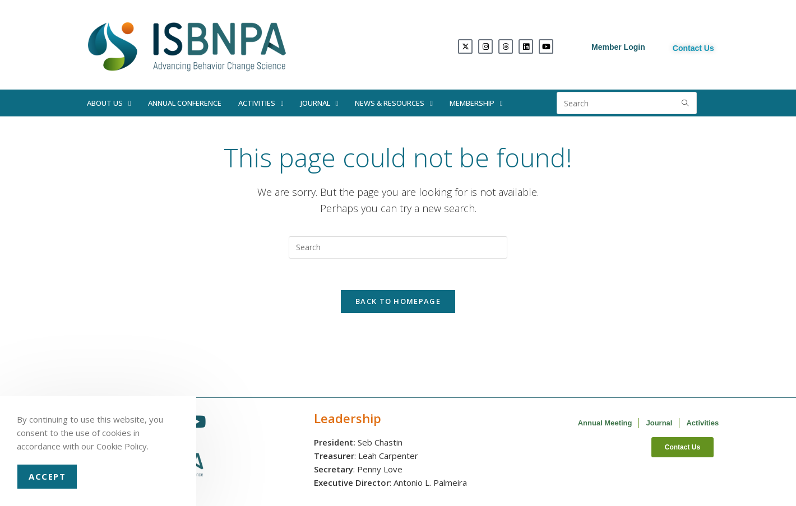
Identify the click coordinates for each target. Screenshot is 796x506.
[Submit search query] (685, 103)
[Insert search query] (398, 247)
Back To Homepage (398, 304)
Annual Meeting (605, 425)
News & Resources (394, 103)
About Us (109, 103)
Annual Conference (184, 103)
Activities (261, 103)
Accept (47, 476)
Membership (476, 103)
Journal (319, 103)
